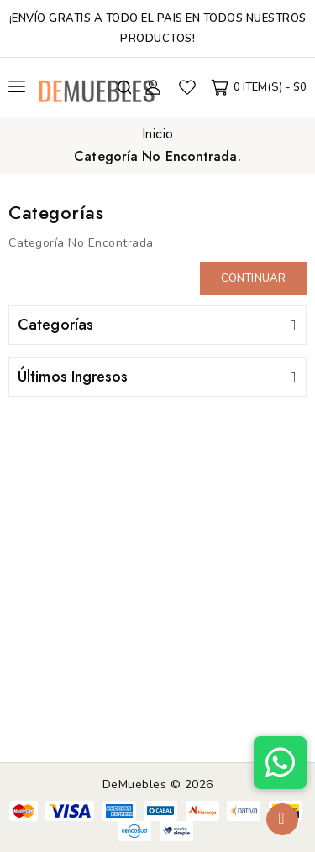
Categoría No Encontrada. (157, 156)
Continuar (253, 278)
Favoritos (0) (187, 87)
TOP (282, 819)
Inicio (158, 133)
